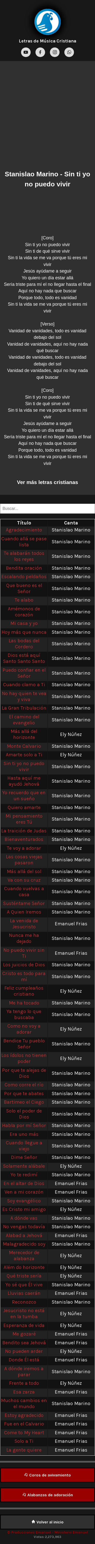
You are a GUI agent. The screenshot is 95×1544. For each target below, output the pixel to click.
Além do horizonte (24, 1267)
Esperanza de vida (24, 1325)
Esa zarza (24, 1392)
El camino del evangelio (24, 720)
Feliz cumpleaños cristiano (24, 991)
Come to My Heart (24, 1432)
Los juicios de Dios (24, 965)
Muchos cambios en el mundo (24, 1403)
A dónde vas (23, 1218)
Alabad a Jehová (24, 1235)
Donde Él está (24, 1360)
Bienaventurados (24, 839)
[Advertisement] (47, 117)
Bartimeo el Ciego (24, 1102)
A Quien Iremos (24, 912)
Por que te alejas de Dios (24, 1073)
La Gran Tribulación (24, 708)
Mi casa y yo (24, 623)
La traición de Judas (24, 831)
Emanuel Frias (71, 924)
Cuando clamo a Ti (24, 684)
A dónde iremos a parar (24, 1371)
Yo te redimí (24, 1175)
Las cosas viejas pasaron (24, 860)
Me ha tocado (24, 1003)
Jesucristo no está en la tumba (24, 1313)
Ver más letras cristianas (47, 482)
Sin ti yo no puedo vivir (24, 766)
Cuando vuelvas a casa (24, 891)
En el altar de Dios (24, 1183)
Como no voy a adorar (24, 1029)
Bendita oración (24, 568)
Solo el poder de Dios (24, 1114)
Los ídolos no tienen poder (24, 1058)
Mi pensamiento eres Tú (24, 819)
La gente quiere (24, 1450)
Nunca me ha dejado (24, 938)
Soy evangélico (24, 1201)
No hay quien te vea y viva (24, 696)
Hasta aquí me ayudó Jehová (24, 781)
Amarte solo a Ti (24, 755)
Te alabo (24, 600)
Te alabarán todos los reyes (24, 556)
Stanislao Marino (31, 174)
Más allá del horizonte (24, 734)
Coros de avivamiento (47, 1475)
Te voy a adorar (24, 848)
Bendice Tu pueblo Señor (24, 1044)
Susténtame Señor (24, 903)
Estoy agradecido (24, 1415)
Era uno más (24, 1134)
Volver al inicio (47, 1522)
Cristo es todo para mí (24, 976)
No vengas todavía (24, 1227)
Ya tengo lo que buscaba (24, 1014)
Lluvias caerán (24, 1293)
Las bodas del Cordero (24, 644)
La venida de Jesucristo (24, 924)
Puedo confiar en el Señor (24, 673)
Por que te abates (24, 1093)
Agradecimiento (24, 530)
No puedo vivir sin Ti (24, 953)
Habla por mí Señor (24, 1125)
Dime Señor (24, 1157)
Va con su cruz (24, 880)
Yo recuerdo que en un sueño (24, 796)
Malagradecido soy (24, 1244)
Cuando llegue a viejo (24, 1146)
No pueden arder (24, 1351)
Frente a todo (24, 1383)
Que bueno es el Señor (24, 588)
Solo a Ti (23, 1441)
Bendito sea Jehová (24, 1343)
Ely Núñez (71, 734)
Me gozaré (24, 1334)
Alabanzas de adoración (47, 1495)
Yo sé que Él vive (24, 1285)
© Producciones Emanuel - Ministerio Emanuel (47, 1532)
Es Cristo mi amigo (24, 1209)
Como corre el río (24, 1085)
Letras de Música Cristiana (47, 40)
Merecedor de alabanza (24, 1255)
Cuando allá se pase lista (24, 542)
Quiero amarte (24, 807)
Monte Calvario (24, 746)
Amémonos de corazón (24, 612)
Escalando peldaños (24, 576)
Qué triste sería (24, 1276)
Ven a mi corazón (24, 1192)
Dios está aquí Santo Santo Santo (24, 658)
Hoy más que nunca (24, 632)
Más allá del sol (24, 871)
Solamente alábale (24, 1166)
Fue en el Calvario (24, 1424)
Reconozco (24, 1302)
